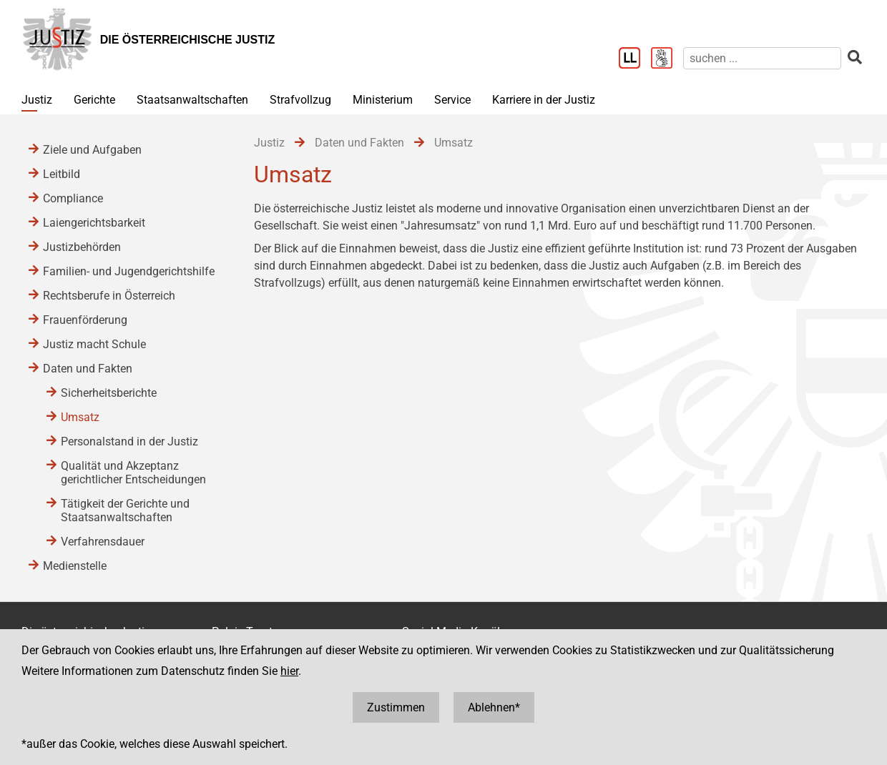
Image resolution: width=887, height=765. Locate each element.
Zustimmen (396, 707)
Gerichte (94, 100)
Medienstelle (75, 566)
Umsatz (80, 417)
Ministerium (383, 100)
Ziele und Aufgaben (92, 150)
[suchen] (762, 58)
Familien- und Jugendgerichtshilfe (129, 271)
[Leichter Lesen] (635, 59)
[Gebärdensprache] (667, 59)
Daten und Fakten (87, 368)
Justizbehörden (82, 247)
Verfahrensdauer (102, 541)
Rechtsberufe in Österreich (109, 295)
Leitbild (61, 174)
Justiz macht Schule (94, 344)
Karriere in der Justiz (543, 100)
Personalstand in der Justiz (129, 441)
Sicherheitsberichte (109, 393)
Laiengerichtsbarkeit (94, 223)
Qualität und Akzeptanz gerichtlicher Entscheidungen (133, 472)
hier (289, 671)
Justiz (36, 100)
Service (452, 100)
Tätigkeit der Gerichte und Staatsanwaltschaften (125, 510)
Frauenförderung (85, 320)
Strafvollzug (300, 100)
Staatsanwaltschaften (192, 100)
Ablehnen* (494, 707)
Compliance (73, 198)
